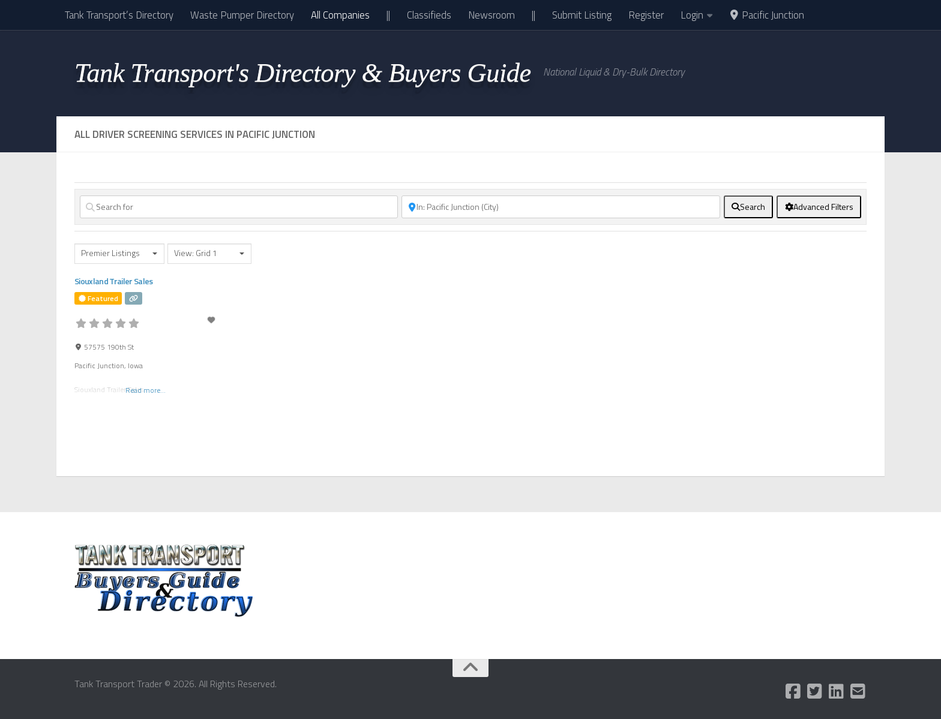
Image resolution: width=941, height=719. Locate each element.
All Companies (340, 15)
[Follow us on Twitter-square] (815, 691)
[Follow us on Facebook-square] (793, 691)
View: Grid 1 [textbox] (195, 253)
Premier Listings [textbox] (110, 253)
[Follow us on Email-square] (858, 691)
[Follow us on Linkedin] (836, 691)
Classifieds (429, 15)
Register (646, 15)
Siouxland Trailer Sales (113, 281)
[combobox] (119, 253)
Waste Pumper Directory (242, 15)
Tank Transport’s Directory (119, 15)
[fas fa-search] (749, 206)
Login (692, 15)
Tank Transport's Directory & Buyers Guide (302, 73)
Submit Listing (582, 15)
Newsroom (491, 15)
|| (388, 15)
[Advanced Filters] (819, 206)
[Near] (560, 206)
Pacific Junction (766, 15)
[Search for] (239, 206)
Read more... (145, 389)
